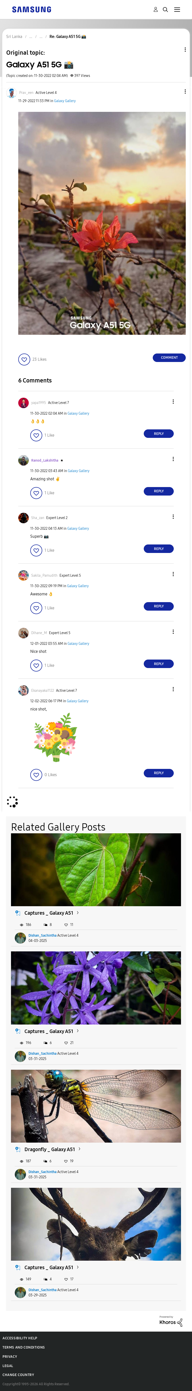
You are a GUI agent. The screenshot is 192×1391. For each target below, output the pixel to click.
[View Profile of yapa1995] (38, 403)
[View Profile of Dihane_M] (39, 633)
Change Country (18, 1375)
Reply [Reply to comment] (159, 434)
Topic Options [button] (177, 49)
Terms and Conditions (23, 1347)
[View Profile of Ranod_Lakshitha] (44, 460)
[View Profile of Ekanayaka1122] (42, 691)
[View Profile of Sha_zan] (37, 518)
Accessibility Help (19, 1338)
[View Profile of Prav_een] (26, 93)
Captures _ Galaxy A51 (48, 913)
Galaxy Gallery (65, 101)
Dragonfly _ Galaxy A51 (49, 1149)
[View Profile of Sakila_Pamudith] (44, 575)
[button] (177, 91)
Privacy (9, 1357)
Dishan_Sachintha (42, 935)
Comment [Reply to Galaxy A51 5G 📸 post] (169, 357)
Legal (7, 1366)
